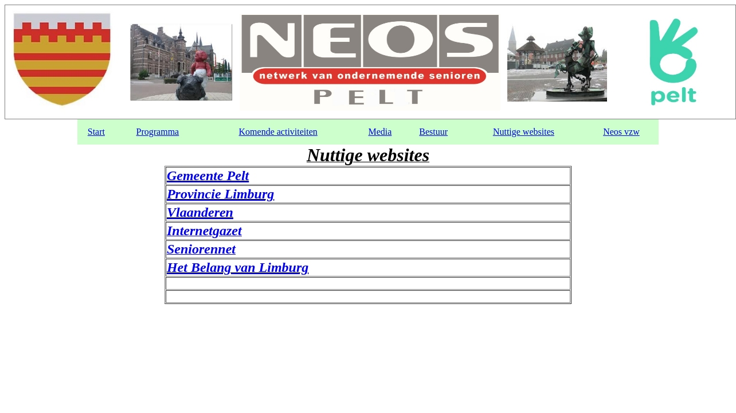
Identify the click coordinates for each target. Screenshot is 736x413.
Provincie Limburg (220, 193)
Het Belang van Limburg (237, 267)
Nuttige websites (523, 132)
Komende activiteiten (278, 132)
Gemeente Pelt (208, 175)
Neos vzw (621, 132)
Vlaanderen (200, 212)
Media (380, 132)
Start (96, 132)
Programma (157, 132)
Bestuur (433, 132)
